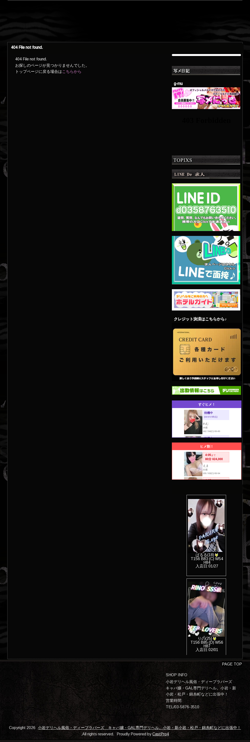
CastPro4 (160, 734)
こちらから (72, 71)
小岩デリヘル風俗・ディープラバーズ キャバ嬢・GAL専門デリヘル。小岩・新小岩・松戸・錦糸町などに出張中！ (139, 728)
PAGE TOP (232, 664)
